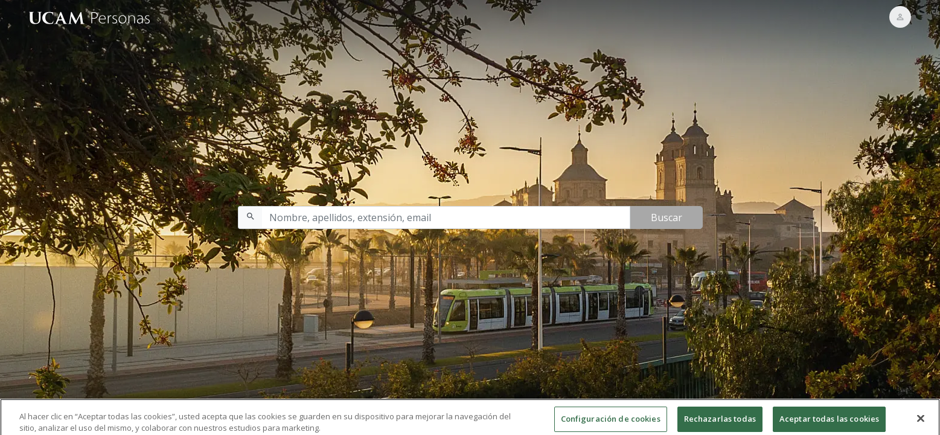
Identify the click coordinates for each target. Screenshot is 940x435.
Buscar (666, 217)
